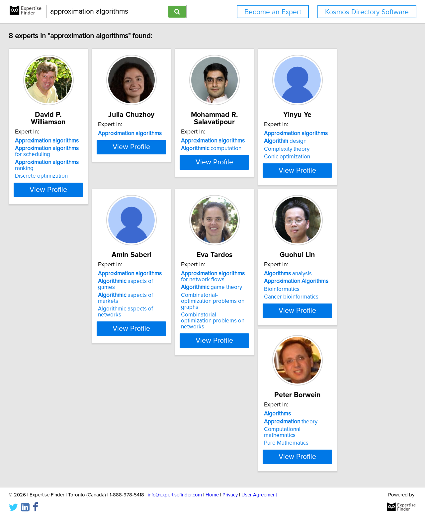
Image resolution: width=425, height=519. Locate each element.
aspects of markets (58, 322)
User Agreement (259, 494)
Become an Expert (272, 12)
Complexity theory (341, 156)
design (339, 148)
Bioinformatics (236, 322)
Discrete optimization (46, 170)
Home (212, 494)
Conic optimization (341, 164)
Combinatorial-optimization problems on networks (153, 344)
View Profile (61, 195)
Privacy (230, 494)
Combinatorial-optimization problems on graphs (153, 331)
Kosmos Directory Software (367, 12)
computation (249, 148)
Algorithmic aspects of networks (59, 329)
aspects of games (56, 314)
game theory (149, 320)
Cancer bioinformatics (246, 329)
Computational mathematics (353, 322)
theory (345, 314)
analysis (243, 306)
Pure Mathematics (340, 329)
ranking (61, 162)
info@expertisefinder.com (175, 494)
